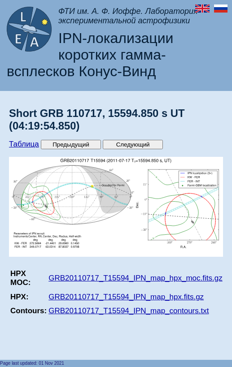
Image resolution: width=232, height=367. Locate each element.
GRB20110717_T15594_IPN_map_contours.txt (128, 311)
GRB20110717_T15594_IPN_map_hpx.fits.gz (126, 297)
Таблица (24, 144)
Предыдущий (71, 144)
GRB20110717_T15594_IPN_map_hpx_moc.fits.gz (135, 278)
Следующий (133, 144)
